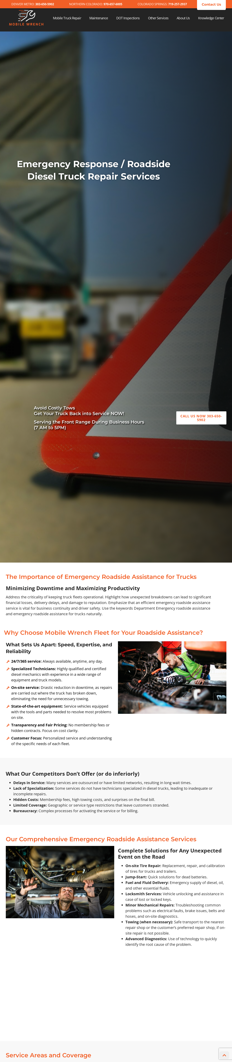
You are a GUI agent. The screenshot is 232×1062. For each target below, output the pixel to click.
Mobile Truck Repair (67, 18)
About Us (183, 18)
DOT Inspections (128, 18)
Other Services (158, 18)
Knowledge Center (211, 18)
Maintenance (98, 18)
